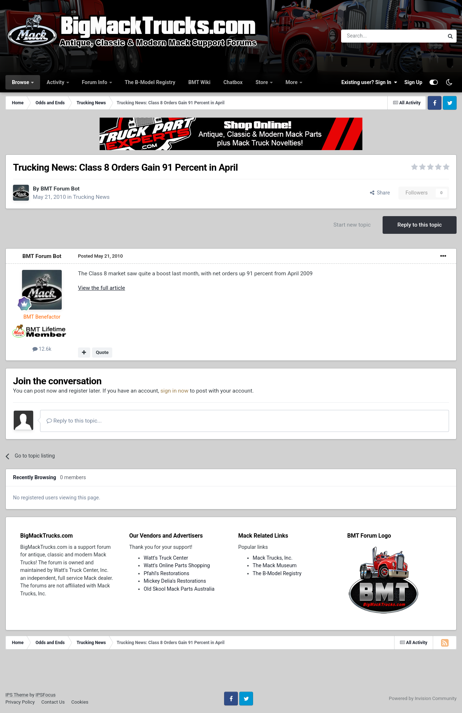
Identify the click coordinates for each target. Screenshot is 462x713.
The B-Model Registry (150, 82)
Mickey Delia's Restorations (175, 581)
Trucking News (91, 197)
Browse (21, 82)
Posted (100, 256)
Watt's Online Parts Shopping (177, 565)
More (292, 82)
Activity (56, 82)
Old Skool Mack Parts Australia (179, 589)
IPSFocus (46, 694)
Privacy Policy (20, 702)
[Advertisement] (231, 673)
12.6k (42, 349)
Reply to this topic (419, 225)
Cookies (79, 702)
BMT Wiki (199, 82)
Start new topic (352, 225)
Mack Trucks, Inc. (273, 558)
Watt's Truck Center (166, 558)
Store (262, 82)
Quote (102, 352)
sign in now (175, 391)
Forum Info (95, 82)
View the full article (101, 288)
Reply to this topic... (74, 420)
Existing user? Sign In (369, 82)
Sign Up (413, 82)
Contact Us (53, 702)
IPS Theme (16, 694)
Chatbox (233, 82)
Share (380, 193)
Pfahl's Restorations (166, 573)
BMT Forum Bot (59, 188)
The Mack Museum (275, 565)
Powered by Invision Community (423, 698)
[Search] (373, 36)
